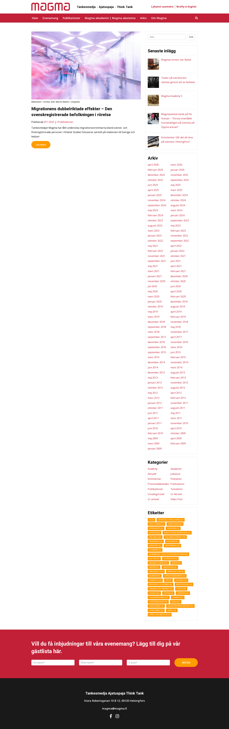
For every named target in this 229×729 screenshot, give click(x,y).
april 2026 (153, 164)
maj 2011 (176, 413)
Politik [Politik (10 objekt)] (181, 580)
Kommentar (154, 479)
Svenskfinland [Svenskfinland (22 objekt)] (158, 597)
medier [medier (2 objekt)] (154, 567)
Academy (153, 468)
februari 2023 (178, 230)
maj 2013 (153, 377)
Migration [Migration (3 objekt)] (170, 567)
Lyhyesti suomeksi (162, 6)
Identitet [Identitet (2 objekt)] (155, 545)
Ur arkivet (153, 499)
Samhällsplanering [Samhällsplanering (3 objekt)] (160, 588)
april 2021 (176, 266)
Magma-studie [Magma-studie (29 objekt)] (158, 562)
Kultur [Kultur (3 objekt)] (154, 558)
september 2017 (157, 337)
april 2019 (176, 311)
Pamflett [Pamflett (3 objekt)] (155, 580)
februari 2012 (178, 398)
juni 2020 (176, 286)
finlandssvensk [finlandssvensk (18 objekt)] (175, 537)
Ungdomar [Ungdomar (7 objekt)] (156, 606)
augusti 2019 (178, 306)
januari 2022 (177, 251)
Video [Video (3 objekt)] (172, 610)
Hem (35, 18)
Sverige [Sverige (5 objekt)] (177, 597)
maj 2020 (153, 291)
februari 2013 (178, 377)
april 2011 (153, 418)
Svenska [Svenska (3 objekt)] (183, 593)
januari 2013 (155, 382)
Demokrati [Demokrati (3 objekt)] (156, 528)
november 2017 (179, 332)
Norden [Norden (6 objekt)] (154, 575)
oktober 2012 (155, 387)
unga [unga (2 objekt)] (176, 601)
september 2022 (180, 240)
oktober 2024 (178, 200)
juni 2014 (153, 367)
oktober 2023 (155, 220)
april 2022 (176, 245)
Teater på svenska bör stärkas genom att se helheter (178, 80)
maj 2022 (153, 245)
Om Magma (159, 18)
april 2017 (176, 337)
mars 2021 (153, 271)
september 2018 (157, 327)
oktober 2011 (155, 408)
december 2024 (179, 195)
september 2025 (180, 180)
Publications (177, 484)
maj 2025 (176, 185)
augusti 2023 (155, 225)
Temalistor (177, 489)
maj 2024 (153, 210)
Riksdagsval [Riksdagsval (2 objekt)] (184, 584)
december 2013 (156, 372)
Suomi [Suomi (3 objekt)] (168, 593)
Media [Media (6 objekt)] (176, 562)
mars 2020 (153, 296)
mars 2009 (153, 443)
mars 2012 (153, 398)
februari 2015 (178, 357)
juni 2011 (153, 413)
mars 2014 (176, 367)
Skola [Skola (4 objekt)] (181, 588)
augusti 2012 (178, 387)
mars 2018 (153, 332)
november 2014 (179, 362)
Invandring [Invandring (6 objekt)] (172, 545)
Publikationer (71, 18)
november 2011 (179, 403)
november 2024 (156, 200)
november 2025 (179, 175)
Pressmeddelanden (158, 484)
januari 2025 (155, 195)
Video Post (177, 499)
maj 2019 (153, 311)
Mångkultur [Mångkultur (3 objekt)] (175, 571)
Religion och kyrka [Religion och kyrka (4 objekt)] (160, 584)
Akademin (176, 468)
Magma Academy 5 (171, 96)
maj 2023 (176, 225)
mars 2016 (176, 347)
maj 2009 (153, 438)
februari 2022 (155, 251)
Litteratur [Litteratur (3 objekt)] (170, 558)
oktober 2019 (155, 306)
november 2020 (156, 281)
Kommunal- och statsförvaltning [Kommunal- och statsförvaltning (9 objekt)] (168, 554)
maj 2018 (176, 327)
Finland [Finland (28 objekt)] (155, 537)
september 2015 (157, 352)
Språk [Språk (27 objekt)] (154, 593)
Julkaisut (175, 474)
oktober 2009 (178, 433)
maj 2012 (153, 392)
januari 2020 (155, 301)
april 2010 (176, 428)
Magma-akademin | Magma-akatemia (110, 18)
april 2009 (176, 438)
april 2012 (176, 392)
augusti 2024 (178, 205)
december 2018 (156, 321)
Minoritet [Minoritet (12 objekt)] (156, 571)
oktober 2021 (178, 256)
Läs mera (41, 144)
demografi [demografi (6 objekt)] (175, 523)
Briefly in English (186, 6)
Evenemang (50, 18)
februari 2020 (178, 296)
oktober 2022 (155, 240)
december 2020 (179, 276)
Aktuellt (152, 474)
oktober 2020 (178, 281)
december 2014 (156, 362)
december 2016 (156, 342)
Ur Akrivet (176, 494)
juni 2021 (176, 261)
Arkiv (143, 18)
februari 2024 (155, 215)
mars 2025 (176, 190)
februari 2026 (155, 169)
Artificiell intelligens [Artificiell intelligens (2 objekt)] (170, 519)
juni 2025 (153, 185)
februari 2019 (178, 316)
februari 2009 (178, 443)
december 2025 (156, 175)
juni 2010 (153, 428)
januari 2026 (177, 169)
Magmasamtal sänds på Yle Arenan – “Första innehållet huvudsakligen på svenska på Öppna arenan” (177, 120)
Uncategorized (156, 494)
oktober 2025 (155, 180)
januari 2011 (155, 423)
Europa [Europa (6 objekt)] (154, 532)
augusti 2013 (178, 372)
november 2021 (156, 256)
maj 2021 (153, 266)
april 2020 (176, 291)
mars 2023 (153, 230)
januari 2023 (155, 235)
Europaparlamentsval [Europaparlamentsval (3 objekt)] (177, 532)
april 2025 (153, 190)
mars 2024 (176, 210)
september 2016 (157, 347)
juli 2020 (152, 286)
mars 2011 (176, 418)
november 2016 (179, 342)
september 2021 (157, 261)
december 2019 (179, 301)
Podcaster (176, 479)
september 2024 (157, 205)
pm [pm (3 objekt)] (168, 580)
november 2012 (179, 382)
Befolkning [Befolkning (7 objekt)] (156, 523)
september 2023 (180, 220)
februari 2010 (155, 433)
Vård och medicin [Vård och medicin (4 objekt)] (159, 614)
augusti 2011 (178, 408)
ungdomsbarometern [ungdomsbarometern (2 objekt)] (180, 606)
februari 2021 (178, 271)
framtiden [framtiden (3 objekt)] (155, 541)
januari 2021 (155, 276)
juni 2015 (176, 352)
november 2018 (179, 321)
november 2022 (179, 235)
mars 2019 (153, 316)
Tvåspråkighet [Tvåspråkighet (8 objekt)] (158, 601)
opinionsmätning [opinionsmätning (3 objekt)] (174, 575)
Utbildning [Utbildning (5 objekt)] (156, 610)
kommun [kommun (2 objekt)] (155, 549)
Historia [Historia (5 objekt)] (172, 541)
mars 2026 (176, 164)
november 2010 (179, 423)
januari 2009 (155, 448)
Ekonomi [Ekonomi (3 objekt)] (173, 528)
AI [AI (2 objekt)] (151, 519)
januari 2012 (155, 403)
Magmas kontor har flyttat (176, 59)
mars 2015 (153, 357)
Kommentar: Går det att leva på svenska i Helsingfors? (177, 139)
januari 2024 (177, 215)
